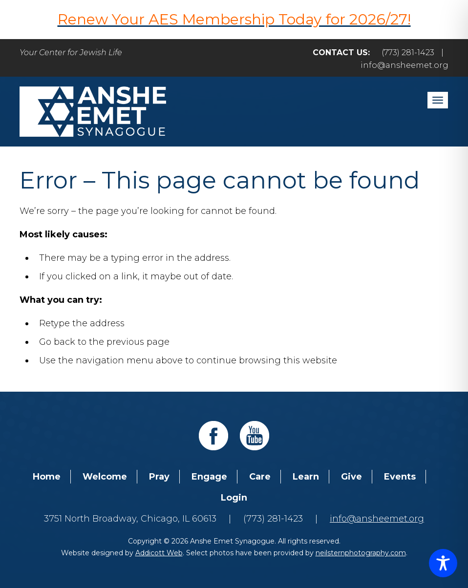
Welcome (105, 476)
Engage (209, 476)
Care (260, 476)
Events (400, 476)
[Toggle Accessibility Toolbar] (443, 563)
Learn (306, 476)
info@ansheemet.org (404, 65)
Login (234, 497)
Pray (159, 476)
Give (351, 476)
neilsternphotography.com (361, 552)
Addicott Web (159, 552)
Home (47, 476)
